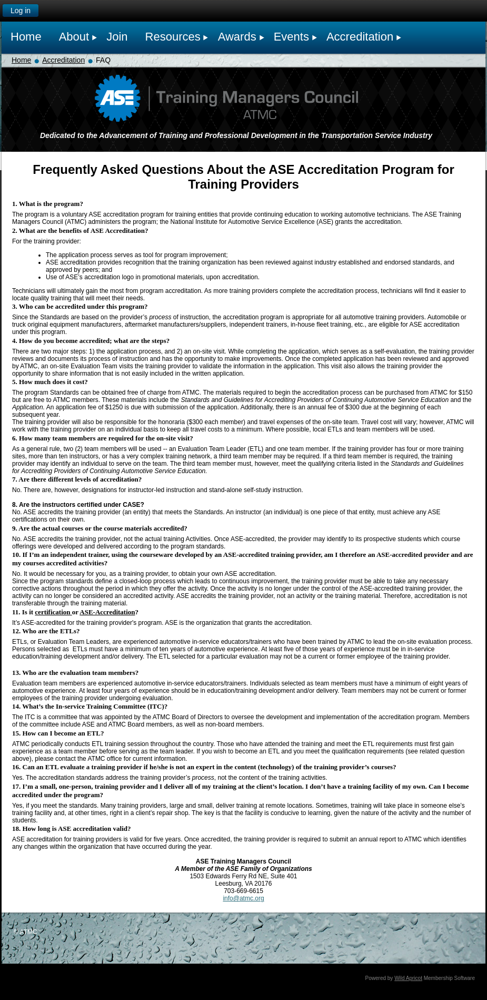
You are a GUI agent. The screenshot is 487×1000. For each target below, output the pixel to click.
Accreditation (63, 60)
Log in (21, 10)
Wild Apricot (408, 978)
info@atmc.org (243, 898)
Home (21, 60)
